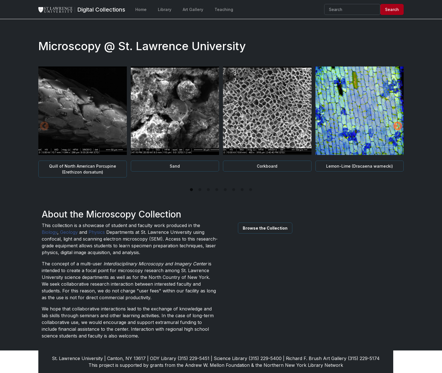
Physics (97, 232)
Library (164, 9)
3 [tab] (208, 190)
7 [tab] (242, 190)
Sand (175, 166)
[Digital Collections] (101, 9)
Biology (49, 232)
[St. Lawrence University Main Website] (57, 9)
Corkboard (267, 166)
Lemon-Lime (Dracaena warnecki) (359, 166)
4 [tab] (217, 190)
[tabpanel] (221, 126)
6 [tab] (234, 190)
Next (398, 126)
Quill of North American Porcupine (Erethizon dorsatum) (82, 169)
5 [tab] (225, 190)
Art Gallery (193, 9)
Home (141, 9)
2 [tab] (200, 190)
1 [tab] (191, 190)
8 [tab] (250, 190)
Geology (69, 232)
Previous (44, 126)
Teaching (224, 9)
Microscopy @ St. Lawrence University (142, 46)
